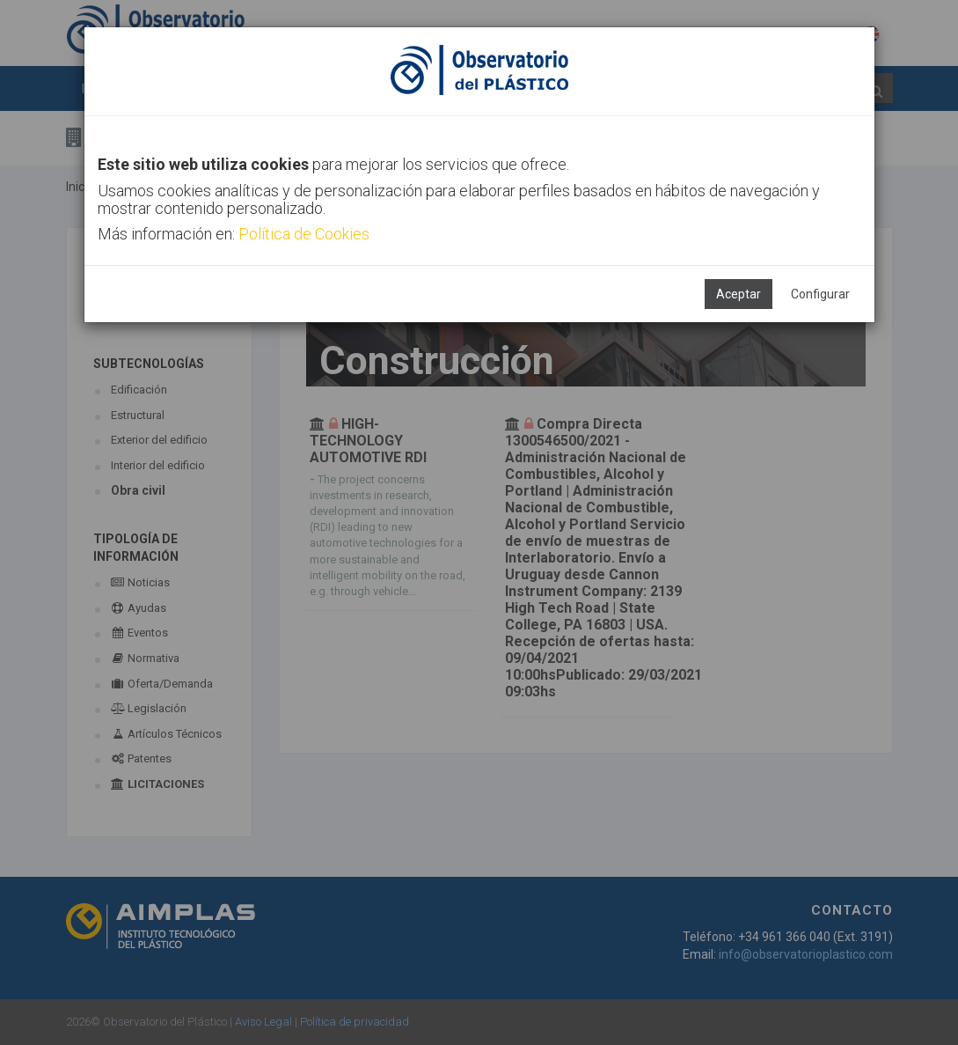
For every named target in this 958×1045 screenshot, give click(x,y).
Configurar (820, 294)
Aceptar (738, 294)
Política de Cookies (303, 233)
